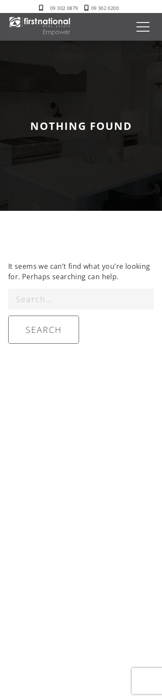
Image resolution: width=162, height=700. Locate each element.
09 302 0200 (105, 8)
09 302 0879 (64, 8)
